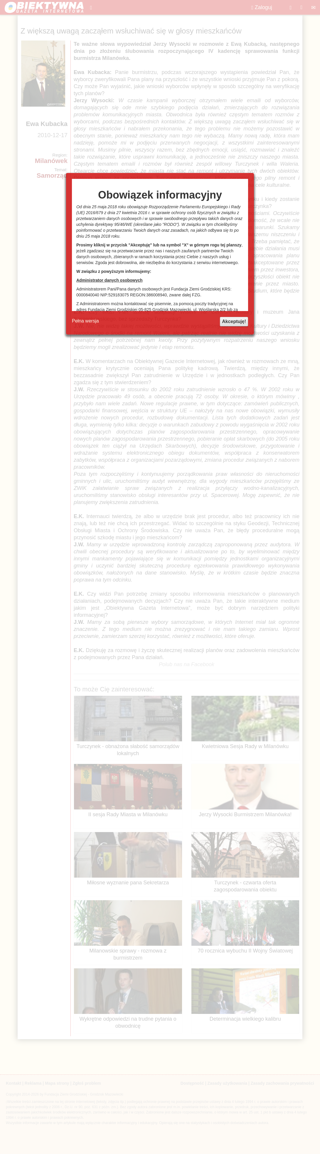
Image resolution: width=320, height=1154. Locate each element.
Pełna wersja (85, 320)
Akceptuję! (234, 321)
